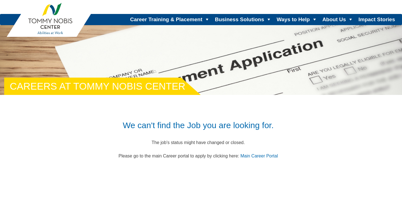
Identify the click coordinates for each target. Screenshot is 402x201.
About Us (334, 19)
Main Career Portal (259, 156)
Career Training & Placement (166, 19)
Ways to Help (293, 19)
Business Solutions (239, 19)
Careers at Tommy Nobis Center (97, 86)
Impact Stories (376, 19)
